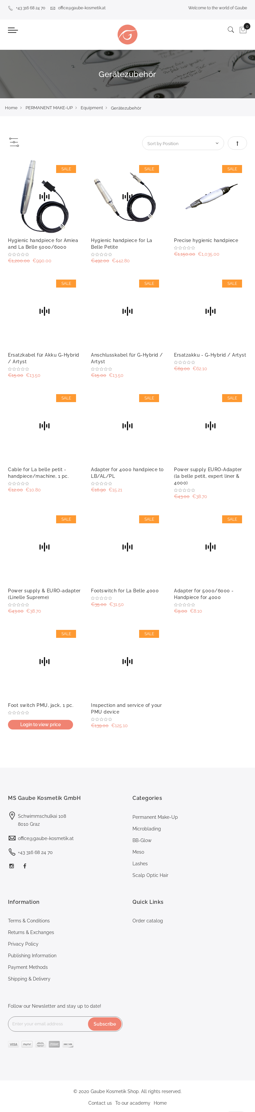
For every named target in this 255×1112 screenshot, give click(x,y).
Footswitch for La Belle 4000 (125, 590)
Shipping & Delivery (29, 979)
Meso (138, 852)
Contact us (100, 1103)
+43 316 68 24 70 (26, 8)
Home (11, 107)
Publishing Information (32, 955)
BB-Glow (141, 840)
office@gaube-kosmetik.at (78, 8)
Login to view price (40, 724)
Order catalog (147, 920)
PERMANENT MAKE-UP (49, 107)
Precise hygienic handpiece (206, 240)
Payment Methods (28, 967)
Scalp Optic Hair (150, 875)
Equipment (92, 107)
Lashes (140, 863)
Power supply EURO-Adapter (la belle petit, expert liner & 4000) (208, 476)
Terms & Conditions (29, 920)
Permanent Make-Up (155, 817)
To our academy (132, 1103)
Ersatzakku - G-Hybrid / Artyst (210, 355)
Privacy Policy (23, 944)
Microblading (146, 828)
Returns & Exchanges (31, 932)
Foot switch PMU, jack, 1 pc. (40, 705)
